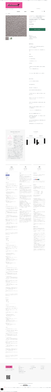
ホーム (6, 13)
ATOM (35, 369)
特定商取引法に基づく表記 (32, 36)
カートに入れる (37, 29)
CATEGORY (18, 11)
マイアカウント (38, 8)
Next (25, 26)
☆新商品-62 (9, 13)
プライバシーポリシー (25, 373)
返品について (30, 35)
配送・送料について (25, 368)
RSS (33, 369)
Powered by (25, 385)
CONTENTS (32, 11)
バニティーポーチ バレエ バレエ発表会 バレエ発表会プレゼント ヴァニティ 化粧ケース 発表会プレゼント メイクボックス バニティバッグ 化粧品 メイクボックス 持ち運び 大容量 (25, 387)
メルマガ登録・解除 (35, 368)
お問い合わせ (43, 369)
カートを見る (43, 368)
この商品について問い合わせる (33, 37)
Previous (6, 26)
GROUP (25, 11)
